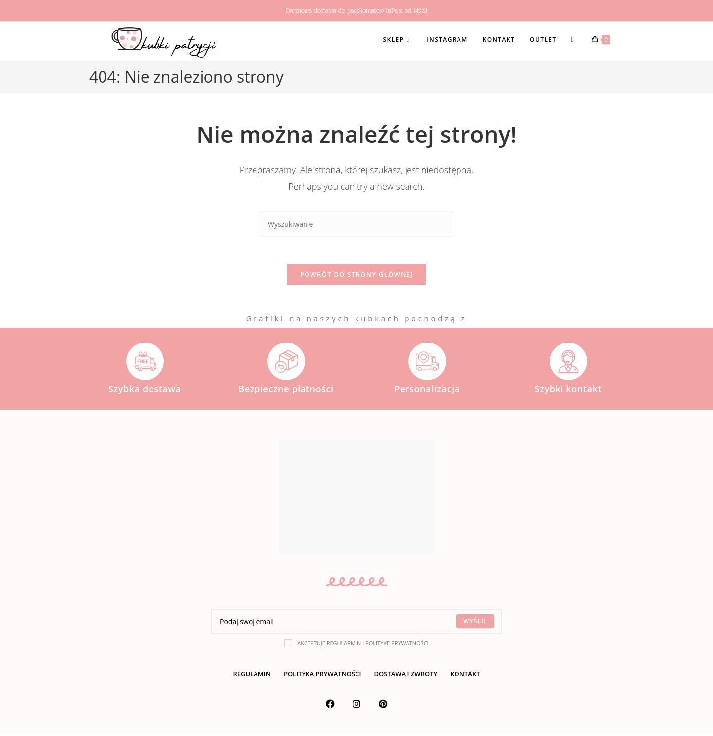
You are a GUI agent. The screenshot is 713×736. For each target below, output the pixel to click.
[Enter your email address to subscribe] (356, 624)
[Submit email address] (475, 624)
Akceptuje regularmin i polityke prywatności (356, 646)
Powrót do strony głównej (356, 276)
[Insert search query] (356, 224)
